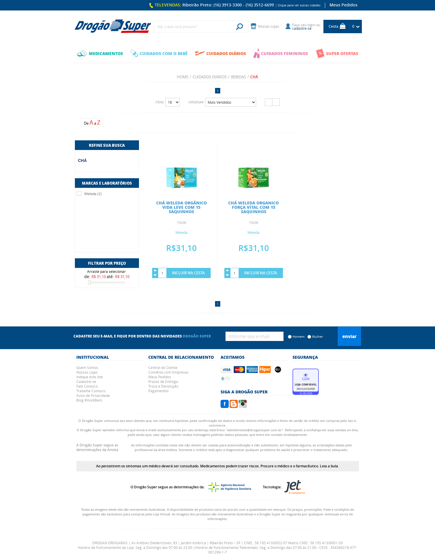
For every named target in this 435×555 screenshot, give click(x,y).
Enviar (349, 336)
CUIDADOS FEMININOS (280, 53)
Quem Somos (87, 367)
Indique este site (89, 376)
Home (182, 76)
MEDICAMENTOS (100, 53)
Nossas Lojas (87, 372)
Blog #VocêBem (89, 400)
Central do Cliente (162, 367)
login (311, 24)
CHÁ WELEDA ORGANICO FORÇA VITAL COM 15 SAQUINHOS (253, 207)
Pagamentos (158, 390)
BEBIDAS (238, 76)
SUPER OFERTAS (337, 53)
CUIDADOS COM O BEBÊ (159, 53)
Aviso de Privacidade (93, 395)
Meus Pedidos (343, 5)
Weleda (181, 232)
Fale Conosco (87, 386)
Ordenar (196, 102)
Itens (159, 102)
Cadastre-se (86, 381)
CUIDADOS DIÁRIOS (220, 53)
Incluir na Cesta (188, 272)
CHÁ (82, 160)
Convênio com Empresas (168, 372)
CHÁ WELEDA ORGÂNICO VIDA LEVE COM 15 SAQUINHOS (181, 207)
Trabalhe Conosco (90, 390)
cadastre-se (301, 28)
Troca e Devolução (163, 386)
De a (92, 122)
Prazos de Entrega (163, 381)
